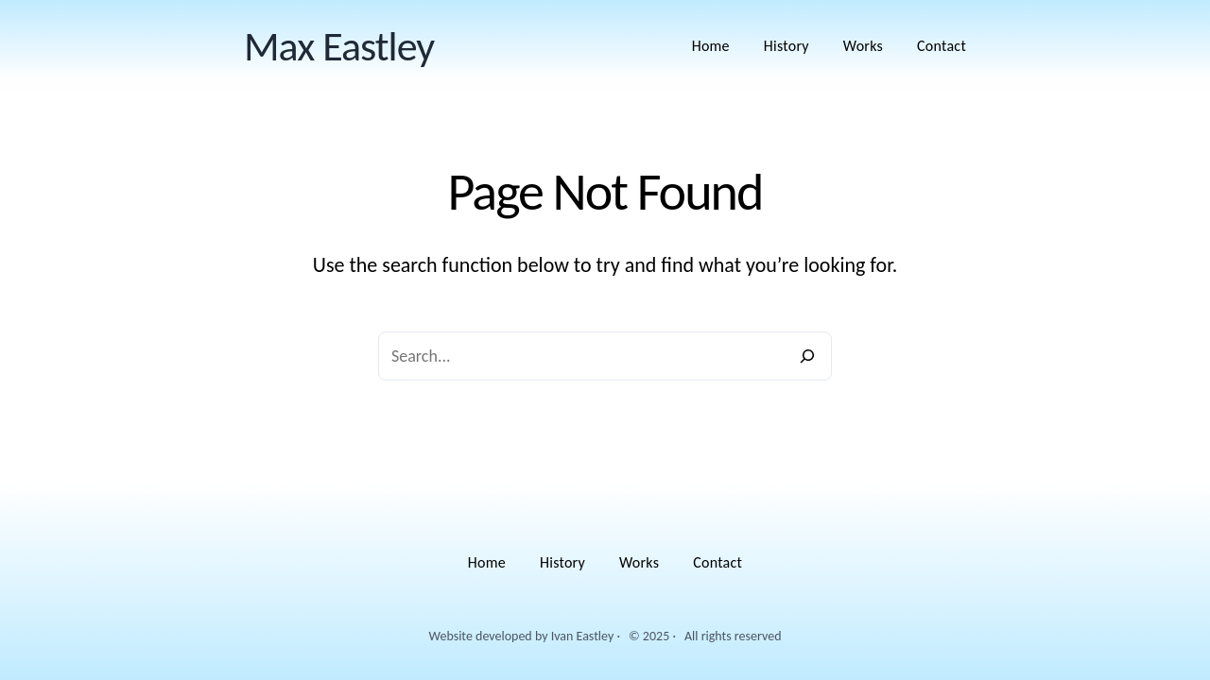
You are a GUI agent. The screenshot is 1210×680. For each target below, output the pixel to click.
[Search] (807, 356)
